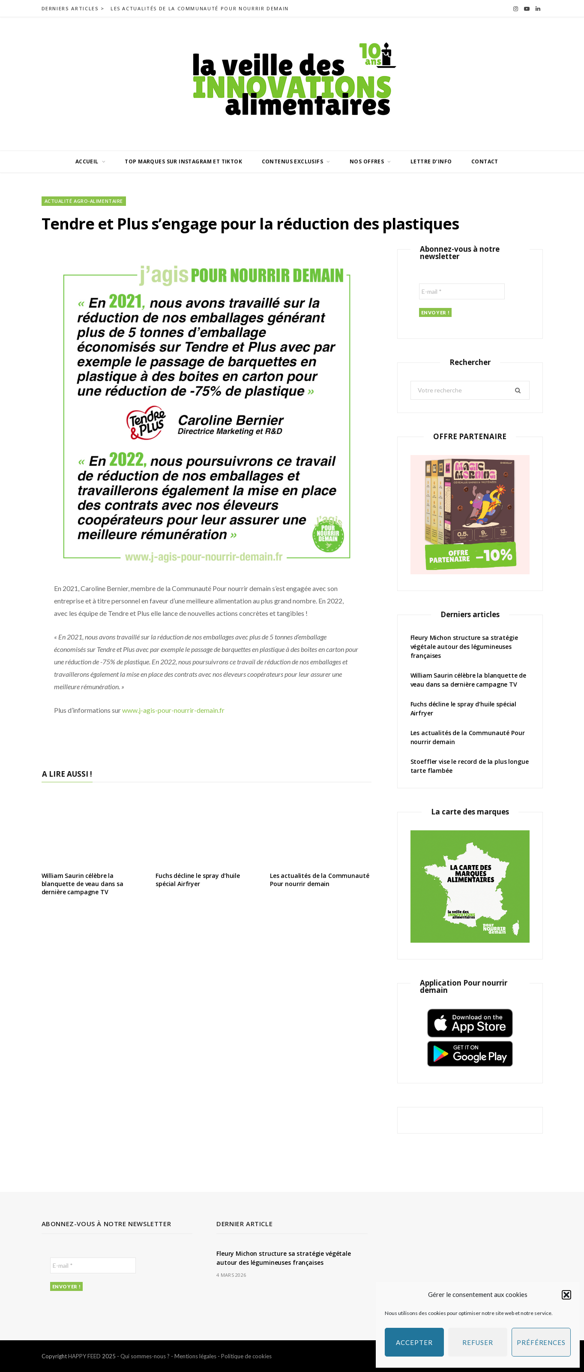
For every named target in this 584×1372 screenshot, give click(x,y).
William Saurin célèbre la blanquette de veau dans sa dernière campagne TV (82, 883)
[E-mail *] (462, 291)
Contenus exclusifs (292, 161)
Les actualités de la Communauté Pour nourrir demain (200, 9)
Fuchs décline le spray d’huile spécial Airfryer (198, 879)
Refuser (477, 1342)
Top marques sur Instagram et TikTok (183, 161)
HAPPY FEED (84, 1356)
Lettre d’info (431, 161)
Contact (484, 161)
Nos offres (367, 161)
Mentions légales (195, 1356)
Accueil (87, 161)
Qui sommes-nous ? (145, 1356)
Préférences (541, 1342)
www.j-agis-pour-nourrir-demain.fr (173, 710)
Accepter (414, 1342)
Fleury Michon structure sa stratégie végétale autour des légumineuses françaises (464, 646)
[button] (566, 1295)
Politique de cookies (246, 1356)
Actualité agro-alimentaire (84, 201)
